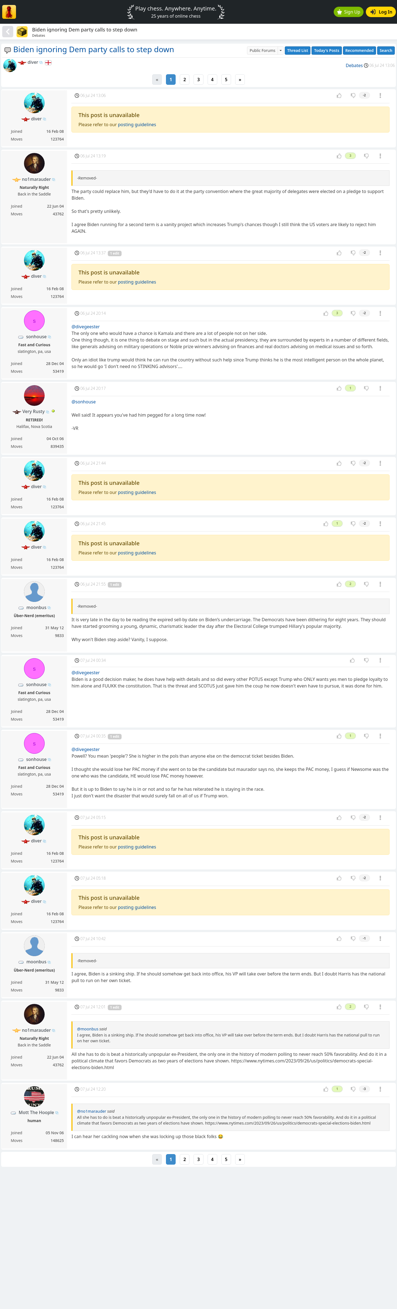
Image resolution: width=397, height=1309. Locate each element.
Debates (354, 65)
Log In (381, 12)
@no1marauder (91, 1111)
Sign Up (348, 12)
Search (386, 50)
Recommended (359, 50)
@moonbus (87, 1029)
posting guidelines (137, 124)
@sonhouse (83, 402)
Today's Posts (326, 50)
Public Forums (262, 50)
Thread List (297, 50)
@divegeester (85, 327)
